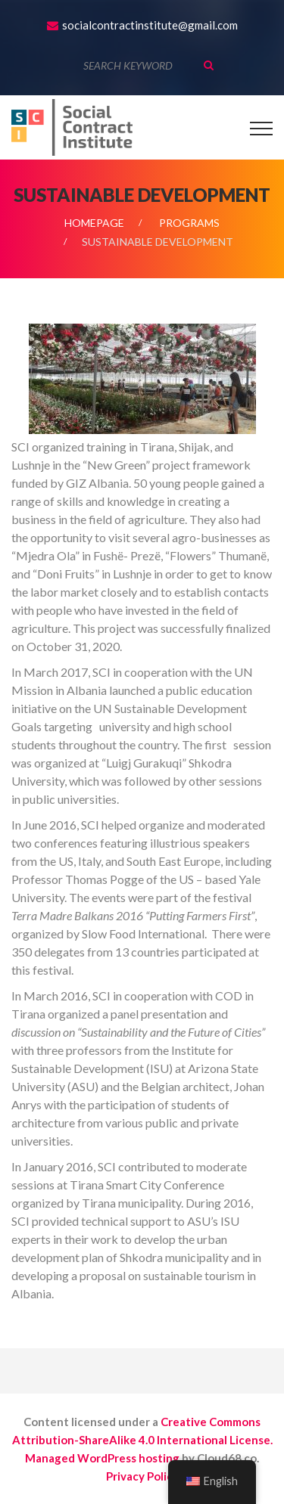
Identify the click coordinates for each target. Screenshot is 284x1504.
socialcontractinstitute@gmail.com (150, 25)
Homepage (94, 222)
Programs (189, 222)
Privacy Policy (142, 1476)
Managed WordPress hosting (102, 1458)
